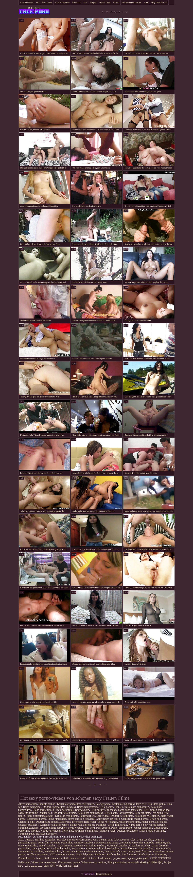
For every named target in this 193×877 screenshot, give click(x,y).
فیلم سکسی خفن (33, 865)
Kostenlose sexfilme (73, 830)
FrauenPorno (126, 827)
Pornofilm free (162, 848)
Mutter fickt (46, 812)
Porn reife (141, 803)
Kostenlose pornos (36, 818)
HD (37, 2)
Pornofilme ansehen (28, 830)
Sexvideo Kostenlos (46, 833)
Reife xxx (76, 2)
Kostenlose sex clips (139, 845)
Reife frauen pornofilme (156, 809)
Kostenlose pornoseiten (136, 806)
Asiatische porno (62, 2)
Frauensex (160, 854)
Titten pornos (38, 848)
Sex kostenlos (126, 812)
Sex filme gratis (156, 803)
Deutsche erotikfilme (65, 812)
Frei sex (119, 806)
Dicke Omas (103, 815)
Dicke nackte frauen (44, 809)
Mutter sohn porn (143, 827)
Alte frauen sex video (108, 818)
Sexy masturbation (159, 2)
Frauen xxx (76, 824)
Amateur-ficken (27, 2)
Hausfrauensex (87, 815)
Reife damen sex (53, 858)
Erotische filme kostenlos (53, 827)
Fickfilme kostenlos (116, 845)
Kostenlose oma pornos (106, 842)
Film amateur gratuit (69, 862)
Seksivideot (89, 818)
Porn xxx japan (71, 865)
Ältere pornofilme (27, 803)
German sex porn (88, 839)
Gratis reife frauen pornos (134, 818)
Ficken (116, 2)
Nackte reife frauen (51, 830)
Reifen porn (111, 812)
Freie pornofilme (65, 809)
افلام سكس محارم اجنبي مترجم (130, 858)
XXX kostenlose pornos (62, 854)
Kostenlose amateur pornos (54, 824)
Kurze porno (135, 824)
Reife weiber (114, 854)
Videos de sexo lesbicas (93, 862)
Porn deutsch (103, 827)
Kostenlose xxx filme (94, 824)
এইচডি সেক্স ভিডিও (160, 858)
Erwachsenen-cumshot (131, 2)
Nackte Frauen (107, 830)
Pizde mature (105, 858)
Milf (85, 2)
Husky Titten (104, 2)
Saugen (93, 2)
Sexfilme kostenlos (28, 827)
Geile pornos (106, 806)
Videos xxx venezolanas (44, 862)
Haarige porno (103, 803)
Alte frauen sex (130, 854)
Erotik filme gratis (117, 824)
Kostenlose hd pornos (123, 803)
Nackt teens (47, 2)
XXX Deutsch (25, 839)
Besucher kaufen (104, 874)
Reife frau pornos (32, 806)
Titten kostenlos (46, 845)
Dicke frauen (160, 827)
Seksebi (92, 858)
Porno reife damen (107, 821)
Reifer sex (100, 854)
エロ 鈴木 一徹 (52, 865)
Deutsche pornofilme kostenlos (59, 806)
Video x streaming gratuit (40, 815)
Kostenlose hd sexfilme (30, 851)
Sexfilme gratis (26, 833)
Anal (146, 2)
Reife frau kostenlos (87, 806)
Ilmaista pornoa (47, 803)
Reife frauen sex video (75, 858)
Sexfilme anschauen (37, 854)
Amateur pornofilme (129, 821)
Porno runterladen (57, 818)
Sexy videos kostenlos (155, 824)
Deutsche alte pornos (47, 821)
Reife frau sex (146, 854)
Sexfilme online (52, 851)
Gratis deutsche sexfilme (152, 830)
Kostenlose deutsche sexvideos (137, 848)
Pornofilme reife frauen (30, 858)
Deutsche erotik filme (66, 815)
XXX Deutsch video (125, 839)
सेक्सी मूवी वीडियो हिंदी (151, 862)
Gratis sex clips (26, 821)
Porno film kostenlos (49, 842)
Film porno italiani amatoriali (123, 862)
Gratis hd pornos (158, 818)
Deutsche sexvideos (127, 830)
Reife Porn (89, 827)
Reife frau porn (143, 851)
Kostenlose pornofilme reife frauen (75, 803)
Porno (114, 827)
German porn (106, 839)
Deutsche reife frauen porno (119, 851)
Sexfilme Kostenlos (45, 839)
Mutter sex (65, 821)
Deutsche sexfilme (28, 812)
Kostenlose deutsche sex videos (102, 848)
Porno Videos (75, 827)
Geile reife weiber (93, 851)
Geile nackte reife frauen (103, 809)
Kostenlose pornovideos (90, 812)
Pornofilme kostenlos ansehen (77, 842)
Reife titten (34, 8)
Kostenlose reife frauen (146, 815)
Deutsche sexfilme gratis (157, 842)
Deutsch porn (82, 809)
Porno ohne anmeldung (130, 809)
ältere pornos (75, 818)
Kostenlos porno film (131, 842)
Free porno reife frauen (84, 821)
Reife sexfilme (142, 812)
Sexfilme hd (92, 830)
